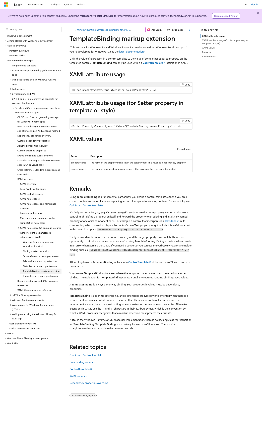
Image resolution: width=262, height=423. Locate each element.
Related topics (209, 56)
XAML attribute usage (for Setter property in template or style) (225, 42)
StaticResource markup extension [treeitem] (40, 266)
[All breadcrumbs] (72, 29)
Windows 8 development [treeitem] (19, 35)
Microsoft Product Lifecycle (96, 15)
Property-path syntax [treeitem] (31, 213)
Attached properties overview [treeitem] (32, 145)
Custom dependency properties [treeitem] (33, 140)
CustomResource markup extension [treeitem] (41, 256)
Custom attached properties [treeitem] (31, 150)
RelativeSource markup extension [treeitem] (40, 261)
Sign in (254, 4)
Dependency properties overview (89, 383)
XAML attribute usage (213, 35)
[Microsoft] (6, 4)
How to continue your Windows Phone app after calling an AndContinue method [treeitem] (38, 128)
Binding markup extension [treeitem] (36, 251)
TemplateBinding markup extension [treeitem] (41, 271)
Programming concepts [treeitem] (24, 65)
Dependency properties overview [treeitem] (34, 135)
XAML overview (79, 376)
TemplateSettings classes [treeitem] (32, 222)
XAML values (208, 47)
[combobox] (32, 29)
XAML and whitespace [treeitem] (31, 193)
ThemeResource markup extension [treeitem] (40, 276)
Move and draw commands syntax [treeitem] (37, 218)
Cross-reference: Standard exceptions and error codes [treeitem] (38, 172)
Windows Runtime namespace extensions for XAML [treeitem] (38, 244)
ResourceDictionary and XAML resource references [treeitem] (37, 283)
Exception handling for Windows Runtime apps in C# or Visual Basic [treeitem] (38, 162)
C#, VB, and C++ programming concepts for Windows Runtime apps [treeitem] (38, 119)
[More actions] (189, 29)
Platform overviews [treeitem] (19, 50)
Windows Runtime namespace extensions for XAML (103, 29)
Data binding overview (83, 362)
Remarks (206, 52)
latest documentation (131, 51)
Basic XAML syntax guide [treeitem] (33, 188)
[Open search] (246, 5)
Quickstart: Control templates (86, 205)
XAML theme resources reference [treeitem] (34, 290)
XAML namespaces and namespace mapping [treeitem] (38, 206)
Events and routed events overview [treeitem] (35, 155)
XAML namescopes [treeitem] (30, 198)
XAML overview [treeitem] (28, 183)
